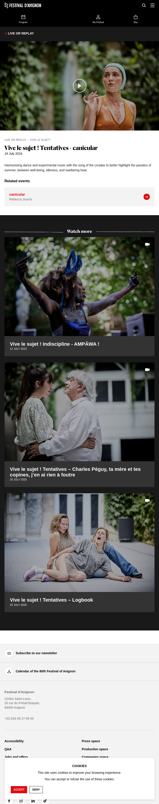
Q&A (7, 749)
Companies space (95, 757)
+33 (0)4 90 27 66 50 (19, 718)
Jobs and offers (16, 757)
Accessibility (14, 741)
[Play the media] (79, 86)
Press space (91, 741)
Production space (95, 749)
